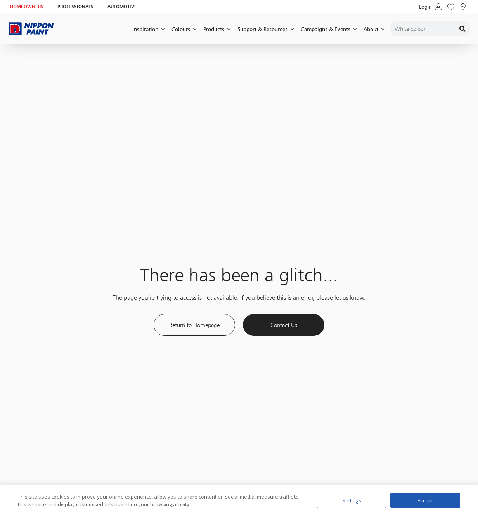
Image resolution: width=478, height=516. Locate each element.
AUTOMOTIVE (122, 6)
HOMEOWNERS (26, 6)
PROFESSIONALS (75, 6)
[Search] (462, 28)
